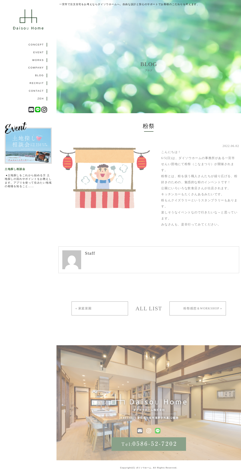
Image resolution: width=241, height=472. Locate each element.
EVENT (38, 52)
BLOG (39, 75)
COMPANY (36, 67)
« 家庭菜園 (84, 308)
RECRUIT (37, 83)
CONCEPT (36, 44)
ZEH (40, 98)
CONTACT (36, 90)
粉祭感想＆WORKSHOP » (202, 308)
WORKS (38, 60)
